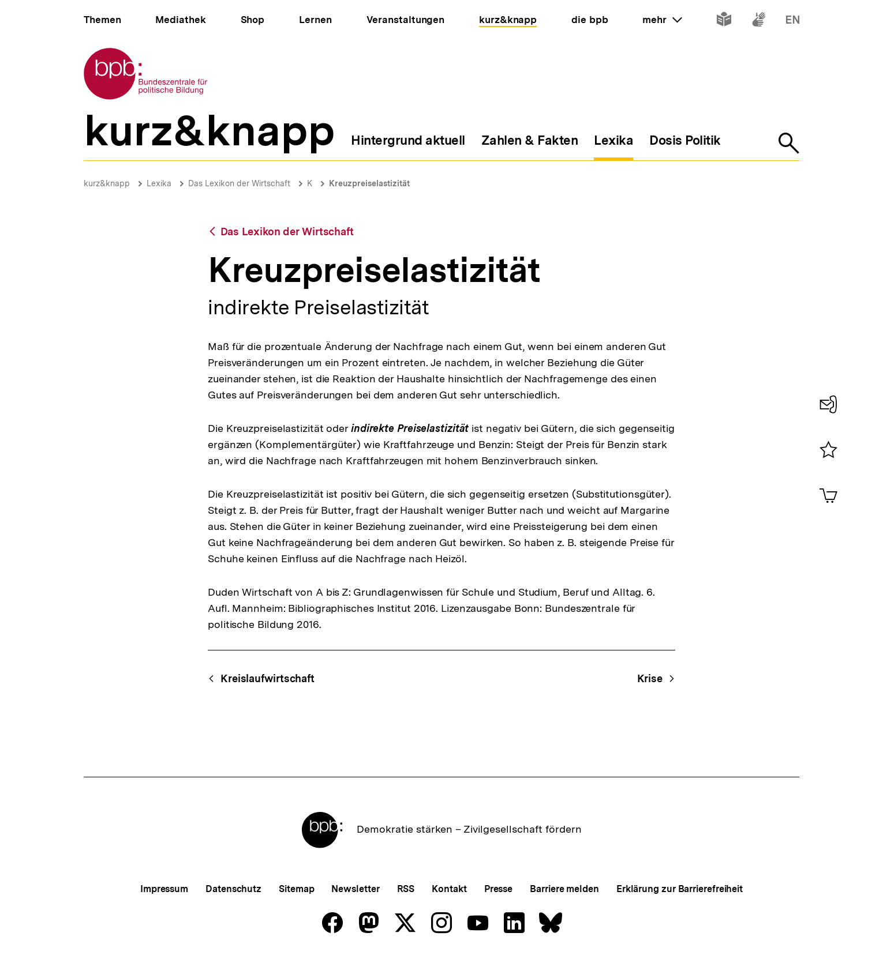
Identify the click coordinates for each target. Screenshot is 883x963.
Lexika (159, 183)
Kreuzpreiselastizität (369, 183)
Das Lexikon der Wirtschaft (239, 183)
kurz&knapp (107, 183)
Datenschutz (233, 888)
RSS (406, 888)
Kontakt (449, 888)
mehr (662, 19)
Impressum (164, 888)
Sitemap (296, 888)
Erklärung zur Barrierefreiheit (679, 888)
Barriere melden (564, 888)
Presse (498, 888)
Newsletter (355, 888)
